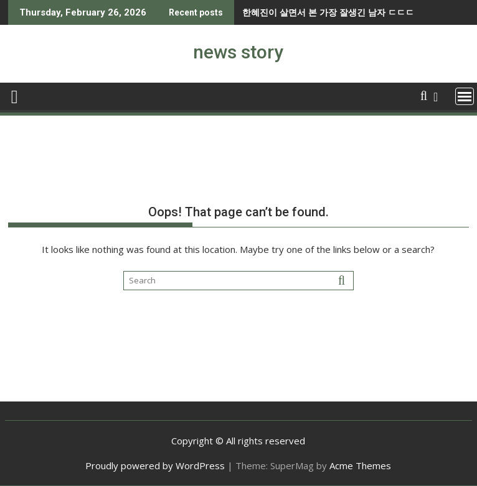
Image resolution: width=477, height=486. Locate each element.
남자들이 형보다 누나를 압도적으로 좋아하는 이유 (376, 12)
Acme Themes (360, 465)
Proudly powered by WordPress (155, 465)
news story (238, 52)
